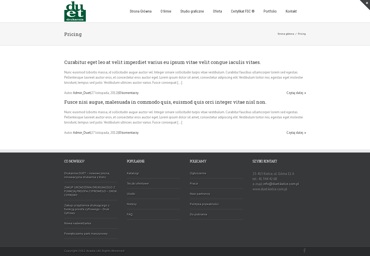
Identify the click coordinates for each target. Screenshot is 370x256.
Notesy (132, 204)
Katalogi (133, 173)
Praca (194, 183)
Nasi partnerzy (200, 194)
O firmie (166, 11)
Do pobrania (198, 214)
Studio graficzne (192, 11)
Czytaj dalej (294, 93)
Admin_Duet (81, 93)
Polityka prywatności (204, 204)
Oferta (217, 11)
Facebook (304, 250)
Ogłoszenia (198, 173)
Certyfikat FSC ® (243, 11)
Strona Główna (141, 11)
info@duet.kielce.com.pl (281, 184)
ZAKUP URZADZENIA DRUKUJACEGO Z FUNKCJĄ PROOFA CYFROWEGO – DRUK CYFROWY (90, 191)
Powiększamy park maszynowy (86, 233)
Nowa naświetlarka (77, 223)
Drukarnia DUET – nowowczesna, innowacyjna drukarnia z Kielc (87, 175)
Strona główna (286, 33)
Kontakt (291, 11)
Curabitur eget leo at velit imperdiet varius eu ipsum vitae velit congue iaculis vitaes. (162, 62)
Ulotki (131, 194)
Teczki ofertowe (138, 183)
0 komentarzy (128, 93)
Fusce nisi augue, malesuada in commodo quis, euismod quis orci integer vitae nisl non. (165, 102)
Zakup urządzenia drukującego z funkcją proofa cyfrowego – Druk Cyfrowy (86, 209)
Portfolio (270, 11)
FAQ (130, 214)
